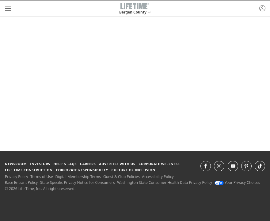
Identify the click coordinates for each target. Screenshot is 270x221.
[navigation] (8, 9)
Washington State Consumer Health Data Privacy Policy (164, 182)
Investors (40, 163)
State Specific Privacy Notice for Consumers (77, 182)
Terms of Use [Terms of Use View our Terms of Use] (41, 176)
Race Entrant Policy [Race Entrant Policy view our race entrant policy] (21, 182)
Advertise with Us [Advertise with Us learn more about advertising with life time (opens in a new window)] (117, 163)
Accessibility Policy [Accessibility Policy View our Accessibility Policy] (157, 176)
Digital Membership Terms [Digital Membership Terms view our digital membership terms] (78, 176)
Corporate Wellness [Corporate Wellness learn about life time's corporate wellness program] (159, 163)
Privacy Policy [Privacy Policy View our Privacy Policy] (16, 176)
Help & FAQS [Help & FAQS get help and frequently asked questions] (65, 163)
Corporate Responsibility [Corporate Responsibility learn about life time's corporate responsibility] (82, 170)
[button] (135, 8)
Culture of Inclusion (133, 170)
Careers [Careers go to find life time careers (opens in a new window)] (88, 163)
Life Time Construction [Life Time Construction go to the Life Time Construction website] (28, 170)
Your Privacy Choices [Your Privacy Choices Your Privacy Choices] (237, 182)
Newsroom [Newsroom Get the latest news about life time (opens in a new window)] (16, 163)
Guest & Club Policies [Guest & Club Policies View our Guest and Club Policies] (121, 176)
